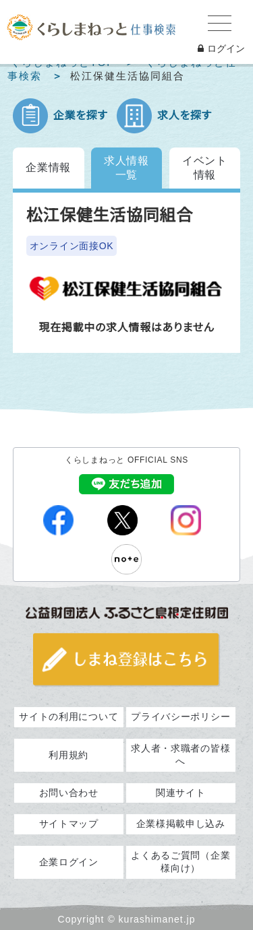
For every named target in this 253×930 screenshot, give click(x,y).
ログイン (221, 48)
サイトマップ (69, 823)
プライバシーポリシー (180, 716)
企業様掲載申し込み (180, 823)
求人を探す (184, 115)
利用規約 (68, 755)
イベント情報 (204, 167)
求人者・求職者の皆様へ (180, 755)
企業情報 (48, 167)
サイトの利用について (68, 716)
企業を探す (80, 115)
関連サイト (181, 792)
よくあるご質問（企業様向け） (180, 862)
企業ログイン (69, 862)
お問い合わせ (69, 792)
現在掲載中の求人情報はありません (126, 327)
